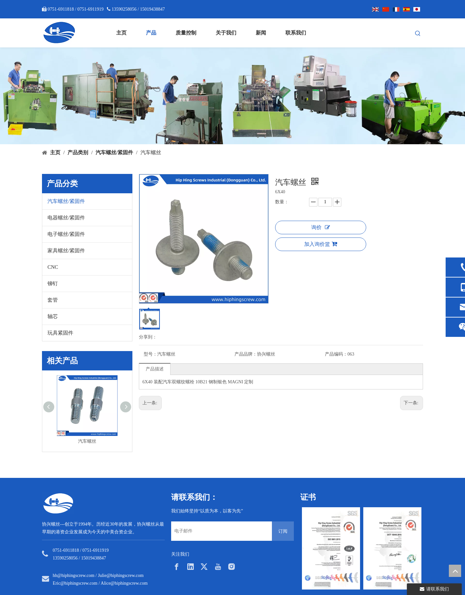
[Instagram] (231, 566)
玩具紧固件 (60, 333)
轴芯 (52, 316)
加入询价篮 (320, 244)
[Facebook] (176, 566)
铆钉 (52, 283)
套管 (52, 300)
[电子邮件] (220, 531)
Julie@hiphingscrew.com (120, 575)
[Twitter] (204, 566)
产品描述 (155, 369)
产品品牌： (245, 354)
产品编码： (336, 354)
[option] (331, 548)
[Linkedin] (190, 566)
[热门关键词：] (418, 33)
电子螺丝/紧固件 (66, 234)
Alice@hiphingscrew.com (124, 583)
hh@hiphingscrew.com (73, 575)
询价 (320, 227)
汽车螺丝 (87, 441)
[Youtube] (217, 566)
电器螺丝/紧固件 (66, 217)
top (455, 571)
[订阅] (283, 531)
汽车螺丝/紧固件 (66, 201)
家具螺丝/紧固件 (66, 250)
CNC (52, 267)
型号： (150, 354)
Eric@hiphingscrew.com (75, 583)
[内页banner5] (232, 95)
